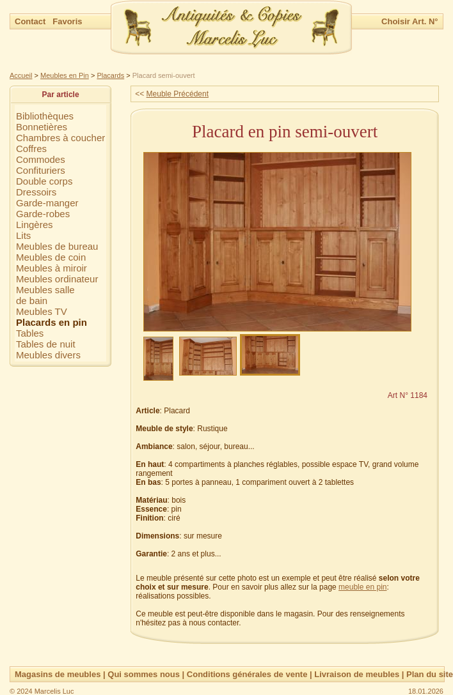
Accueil (21, 75)
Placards (110, 75)
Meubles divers (48, 354)
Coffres (31, 148)
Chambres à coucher (60, 137)
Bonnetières (41, 126)
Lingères (34, 224)
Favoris (67, 21)
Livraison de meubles (356, 674)
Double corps (44, 181)
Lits (23, 235)
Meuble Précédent (178, 93)
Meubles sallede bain (45, 295)
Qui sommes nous (143, 674)
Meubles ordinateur (57, 278)
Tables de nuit (46, 344)
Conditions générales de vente (247, 674)
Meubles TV (41, 311)
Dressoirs (36, 192)
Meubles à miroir (51, 268)
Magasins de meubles (57, 674)
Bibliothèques (45, 116)
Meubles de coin (51, 257)
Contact (31, 21)
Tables (30, 333)
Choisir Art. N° (409, 21)
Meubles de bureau (57, 246)
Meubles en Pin (64, 75)
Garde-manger (47, 202)
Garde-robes (43, 213)
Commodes (40, 159)
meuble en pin (362, 587)
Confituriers (40, 170)
